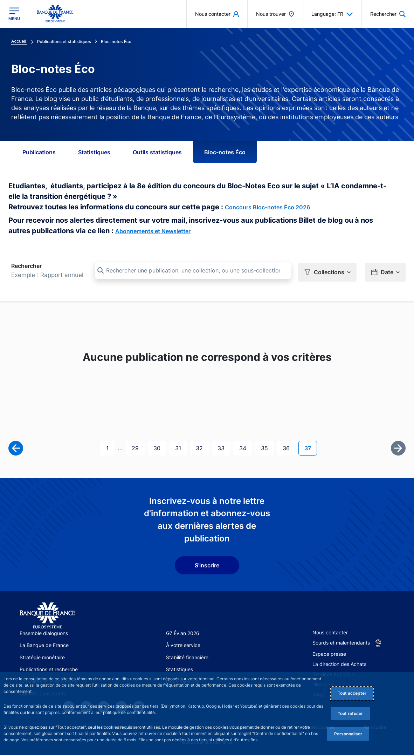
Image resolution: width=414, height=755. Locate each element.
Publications (39, 152)
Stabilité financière (187, 656)
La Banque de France (44, 644)
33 (223, 446)
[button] (327, 270)
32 (202, 446)
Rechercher (26, 265)
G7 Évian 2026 (182, 632)
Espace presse (329, 652)
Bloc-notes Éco (225, 152)
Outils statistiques (157, 152)
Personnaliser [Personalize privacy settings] (348, 733)
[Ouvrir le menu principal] (14, 13)
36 (289, 446)
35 (267, 446)
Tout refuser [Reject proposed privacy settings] (350, 713)
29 (138, 446)
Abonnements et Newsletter (153, 231)
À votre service (183, 644)
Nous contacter (330, 631)
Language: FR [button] (332, 14)
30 (159, 446)
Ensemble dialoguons (44, 632)
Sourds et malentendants (341, 641)
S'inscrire (207, 563)
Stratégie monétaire (42, 656)
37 (310, 446)
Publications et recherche (49, 668)
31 (181, 446)
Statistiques (94, 152)
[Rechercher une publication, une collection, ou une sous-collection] (193, 270)
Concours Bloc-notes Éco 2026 (267, 207)
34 (245, 446)
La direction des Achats (339, 663)
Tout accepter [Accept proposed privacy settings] (352, 693)
